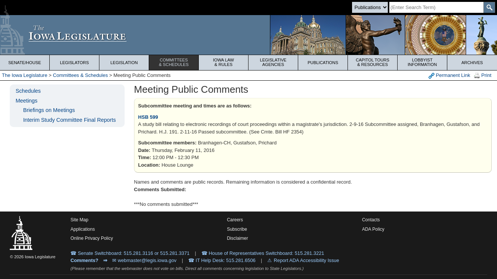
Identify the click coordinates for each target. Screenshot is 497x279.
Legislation (124, 62)
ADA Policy (373, 229)
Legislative (273, 62)
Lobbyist (422, 62)
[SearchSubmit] (489, 7)
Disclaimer (237, 238)
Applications (82, 229)
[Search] (436, 7)
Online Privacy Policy (91, 238)
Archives (472, 62)
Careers (235, 219)
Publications (323, 62)
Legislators (74, 62)
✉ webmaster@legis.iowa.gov (144, 260)
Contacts (371, 219)
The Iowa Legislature (24, 75)
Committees (173, 62)
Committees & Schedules (80, 75)
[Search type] (370, 7)
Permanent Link (449, 75)
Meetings (26, 101)
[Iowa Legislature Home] (248, 35)
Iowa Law (223, 62)
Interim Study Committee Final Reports (69, 120)
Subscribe (237, 229)
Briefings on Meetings (49, 110)
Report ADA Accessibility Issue (306, 260)
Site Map (79, 219)
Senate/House (24, 62)
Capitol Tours (372, 62)
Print (482, 75)
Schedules (28, 91)
